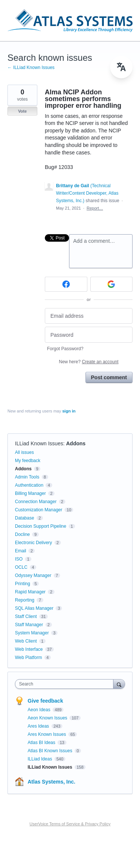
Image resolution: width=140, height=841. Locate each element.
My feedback (27, 460)
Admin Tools (27, 477)
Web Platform (28, 657)
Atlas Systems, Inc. (51, 782)
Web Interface (29, 649)
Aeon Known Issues (48, 718)
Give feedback (45, 701)
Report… (95, 208)
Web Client (26, 641)
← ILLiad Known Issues (31, 67)
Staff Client (26, 616)
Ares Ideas (39, 726)
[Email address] (89, 316)
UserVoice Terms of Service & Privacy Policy (70, 824)
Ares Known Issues (47, 734)
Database (24, 518)
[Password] (89, 335)
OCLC (21, 567)
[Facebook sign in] (66, 284)
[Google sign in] (111, 284)
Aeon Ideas (40, 709)
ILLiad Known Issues (39, 443)
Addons (75, 443)
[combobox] (66, 684)
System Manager (32, 633)
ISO (19, 559)
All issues (24, 452)
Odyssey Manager (33, 575)
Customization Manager (38, 509)
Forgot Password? (65, 348)
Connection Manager (35, 501)
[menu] (121, 67)
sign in (68, 411)
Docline (22, 534)
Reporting (24, 600)
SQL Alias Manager (34, 608)
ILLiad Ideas (40, 759)
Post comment (109, 377)
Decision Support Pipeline (40, 526)
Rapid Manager (30, 591)
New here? (88, 361)
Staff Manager (29, 624)
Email (20, 550)
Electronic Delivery (33, 542)
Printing (22, 583)
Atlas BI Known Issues (51, 750)
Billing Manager (30, 493)
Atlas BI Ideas (42, 742)
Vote (22, 111)
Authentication (29, 485)
